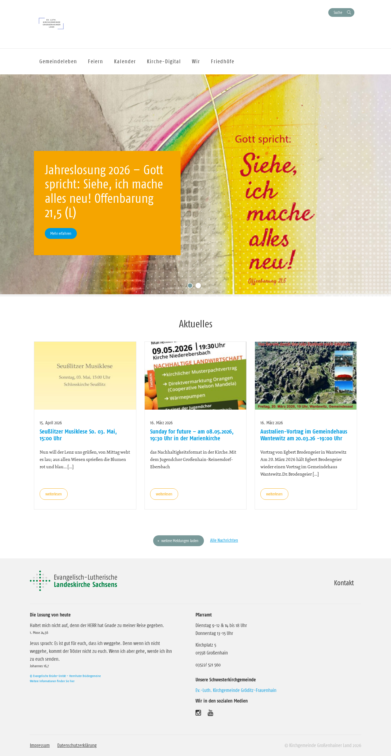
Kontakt (344, 582)
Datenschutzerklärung (77, 745)
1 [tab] (191, 287)
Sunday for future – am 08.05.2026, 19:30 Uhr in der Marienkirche (192, 434)
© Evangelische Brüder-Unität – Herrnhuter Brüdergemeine (65, 676)
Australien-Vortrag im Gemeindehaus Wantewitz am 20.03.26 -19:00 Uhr (303, 434)
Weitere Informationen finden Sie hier (52, 681)
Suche (338, 12)
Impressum (40, 745)
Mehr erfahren (60, 233)
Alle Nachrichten (224, 540)
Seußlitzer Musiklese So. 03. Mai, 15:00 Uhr (78, 434)
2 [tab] (199, 287)
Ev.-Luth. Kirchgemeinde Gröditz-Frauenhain (235, 690)
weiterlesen (53, 493)
